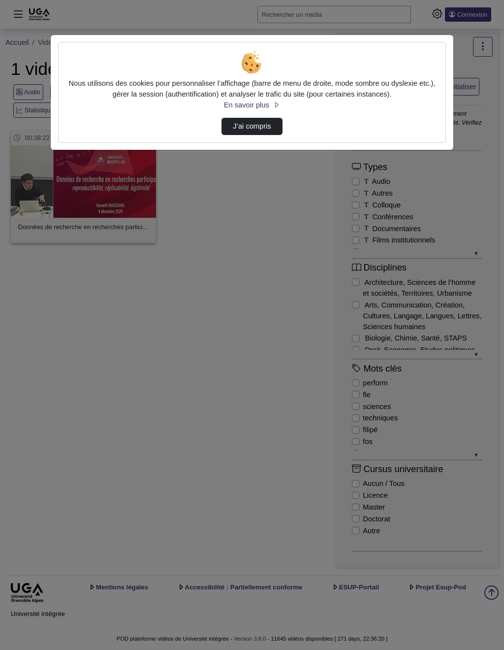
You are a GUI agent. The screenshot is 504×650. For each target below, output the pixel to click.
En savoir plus (252, 105)
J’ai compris (252, 126)
